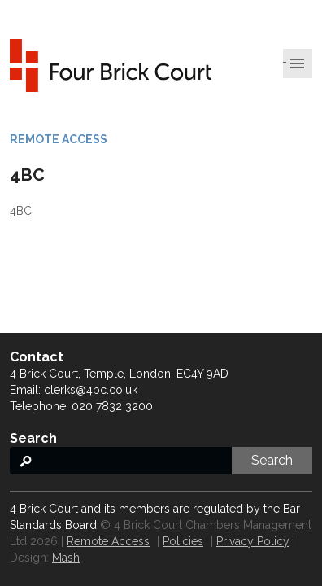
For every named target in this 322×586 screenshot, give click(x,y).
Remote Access (108, 541)
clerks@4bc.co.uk (90, 389)
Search (272, 460)
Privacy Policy (252, 541)
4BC (21, 210)
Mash (66, 557)
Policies (183, 541)
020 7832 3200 (112, 406)
